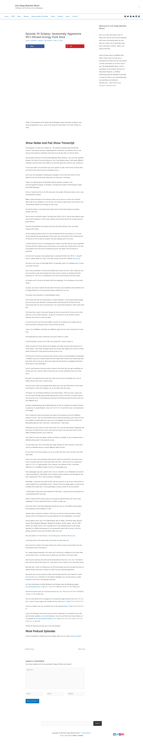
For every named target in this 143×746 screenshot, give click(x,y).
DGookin (66, 612)
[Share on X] (55, 49)
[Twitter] (128, 19)
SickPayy (55, 604)
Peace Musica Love (71, 538)
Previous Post (29, 655)
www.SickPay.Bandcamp (33, 590)
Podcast (41, 43)
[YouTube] (133, 19)
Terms (62, 743)
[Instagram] (131, 19)
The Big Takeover (42, 538)
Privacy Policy (86, 740)
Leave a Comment (31, 43)
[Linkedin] (136, 19)
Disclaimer (68, 743)
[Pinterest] (139, 19)
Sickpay (40, 128)
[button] (139, 8)
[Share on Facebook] (35, 49)
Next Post (82, 655)
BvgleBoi (68, 602)
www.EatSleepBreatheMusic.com (46, 624)
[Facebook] (125, 19)
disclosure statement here (107, 88)
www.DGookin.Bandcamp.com (53, 594)
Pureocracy (76, 261)
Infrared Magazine (55, 538)
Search (71, 727)
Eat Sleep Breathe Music (31, 7)
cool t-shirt (71, 563)
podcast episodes (75, 641)
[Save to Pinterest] (75, 49)
